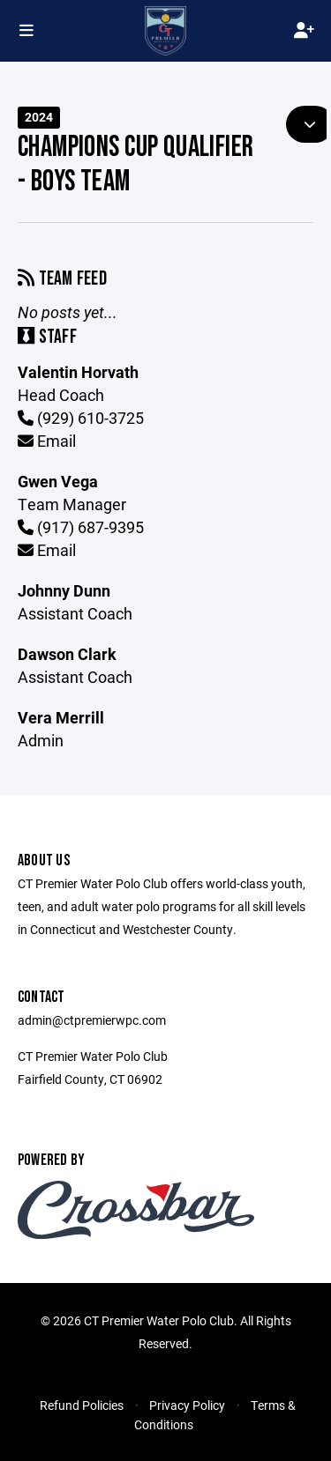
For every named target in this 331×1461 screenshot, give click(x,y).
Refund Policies (82, 1405)
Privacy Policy (187, 1405)
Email (47, 440)
